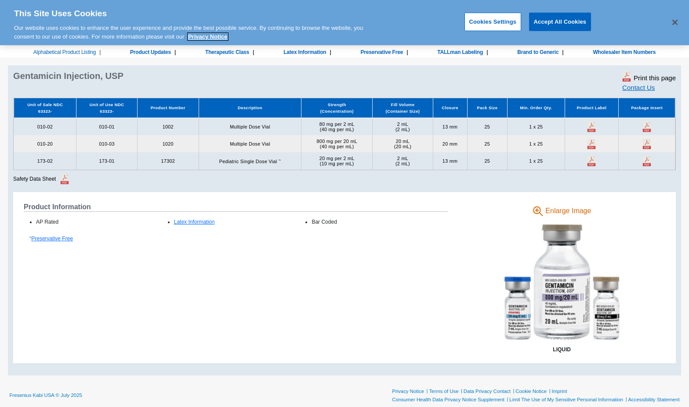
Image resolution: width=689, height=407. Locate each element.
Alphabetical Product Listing (64, 52)
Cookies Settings (493, 17)
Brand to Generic (537, 52)
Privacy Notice (408, 391)
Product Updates (150, 52)
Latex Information (304, 52)
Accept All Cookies (560, 17)
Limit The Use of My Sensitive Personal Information (566, 399)
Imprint (559, 391)
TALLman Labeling (460, 52)
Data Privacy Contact (487, 391)
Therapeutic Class (227, 52)
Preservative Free (381, 52)
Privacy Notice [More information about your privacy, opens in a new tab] (208, 32)
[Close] (675, 19)
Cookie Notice (531, 391)
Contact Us (638, 87)
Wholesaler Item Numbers (624, 52)
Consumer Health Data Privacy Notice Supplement (448, 399)
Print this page (649, 76)
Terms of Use (443, 391)
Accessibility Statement (653, 399)
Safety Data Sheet (34, 179)
